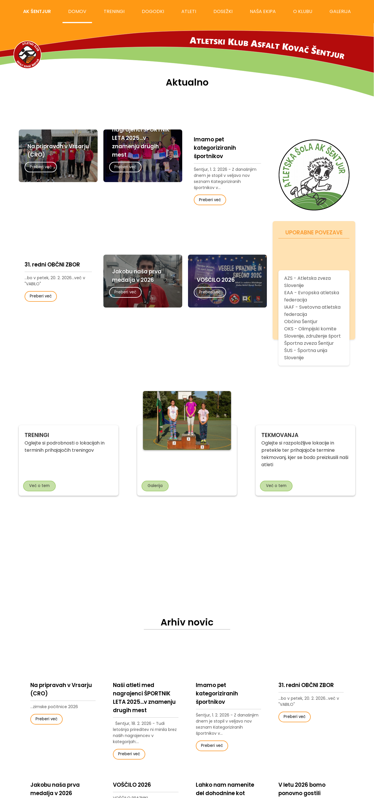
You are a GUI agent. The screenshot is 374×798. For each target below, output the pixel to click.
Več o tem (39, 485)
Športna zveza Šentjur (309, 343)
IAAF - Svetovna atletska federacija (312, 311)
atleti (188, 11)
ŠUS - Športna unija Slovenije (305, 354)
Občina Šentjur (301, 321)
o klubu (302, 11)
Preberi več (41, 167)
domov (77, 11)
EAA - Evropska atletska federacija (311, 296)
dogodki (153, 11)
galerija (340, 11)
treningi (114, 11)
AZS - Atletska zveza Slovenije (307, 282)
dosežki (222, 11)
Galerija (155, 485)
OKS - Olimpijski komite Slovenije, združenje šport (312, 332)
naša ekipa (263, 11)
